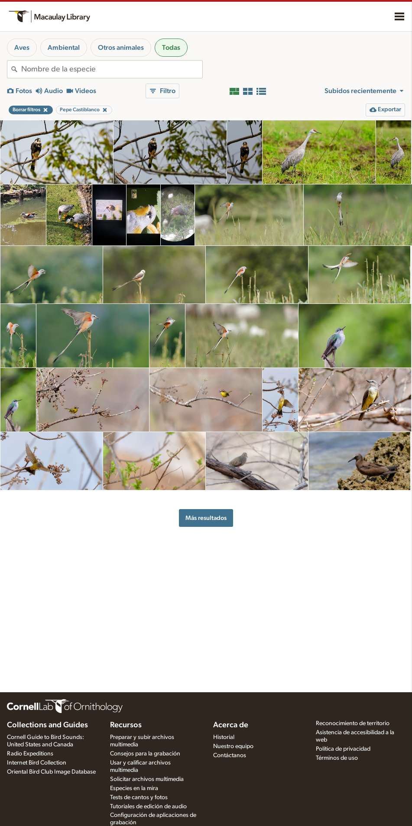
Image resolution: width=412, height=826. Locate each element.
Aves (21, 47)
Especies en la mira (134, 788)
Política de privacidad (343, 749)
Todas (171, 47)
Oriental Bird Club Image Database (51, 772)
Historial (223, 737)
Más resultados (206, 518)
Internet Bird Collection (36, 763)
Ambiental (64, 47)
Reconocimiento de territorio (352, 723)
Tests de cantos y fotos (139, 797)
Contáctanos (229, 755)
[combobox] (111, 69)
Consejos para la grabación (145, 754)
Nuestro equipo (233, 746)
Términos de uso (337, 758)
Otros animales (121, 47)
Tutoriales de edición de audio (148, 806)
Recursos (126, 725)
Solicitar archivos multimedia (147, 779)
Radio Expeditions (30, 754)
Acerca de (230, 725)
